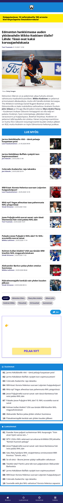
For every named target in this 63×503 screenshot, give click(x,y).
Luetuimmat (10, 426)
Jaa (56, 312)
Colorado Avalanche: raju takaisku (19, 169)
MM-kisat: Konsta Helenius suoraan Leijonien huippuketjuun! (24, 188)
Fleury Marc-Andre (35, 298)
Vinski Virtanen (8, 207)
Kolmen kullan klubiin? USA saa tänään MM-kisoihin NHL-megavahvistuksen (23, 251)
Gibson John (50, 298)
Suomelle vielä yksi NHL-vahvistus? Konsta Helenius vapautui (33, 483)
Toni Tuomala (7, 47)
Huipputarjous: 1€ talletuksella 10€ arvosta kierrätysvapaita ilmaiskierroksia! (25, 18)
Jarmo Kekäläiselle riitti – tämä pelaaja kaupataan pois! (21, 140)
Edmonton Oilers (18, 298)
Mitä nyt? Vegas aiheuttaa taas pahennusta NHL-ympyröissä (23, 203)
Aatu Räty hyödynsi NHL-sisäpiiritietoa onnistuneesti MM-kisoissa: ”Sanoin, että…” (31, 454)
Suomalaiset (47, 303)
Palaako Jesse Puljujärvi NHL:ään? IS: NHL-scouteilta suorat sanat (22, 237)
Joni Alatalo (6, 158)
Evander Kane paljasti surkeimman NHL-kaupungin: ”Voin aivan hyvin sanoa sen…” (31, 433)
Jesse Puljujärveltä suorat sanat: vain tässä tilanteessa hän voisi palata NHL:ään (23, 218)
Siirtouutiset (34, 303)
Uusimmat (9, 366)
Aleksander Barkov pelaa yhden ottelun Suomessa (21, 266)
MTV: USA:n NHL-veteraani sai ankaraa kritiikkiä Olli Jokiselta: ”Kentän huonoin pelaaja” (33, 440)
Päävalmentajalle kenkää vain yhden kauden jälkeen (24, 281)
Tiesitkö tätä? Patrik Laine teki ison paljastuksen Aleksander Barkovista (32, 465)
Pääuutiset (22, 303)
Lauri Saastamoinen (9, 144)
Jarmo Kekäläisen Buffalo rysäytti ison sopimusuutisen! (20, 155)
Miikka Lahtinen (8, 240)
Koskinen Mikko (9, 303)
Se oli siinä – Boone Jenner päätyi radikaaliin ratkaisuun (30, 459)
